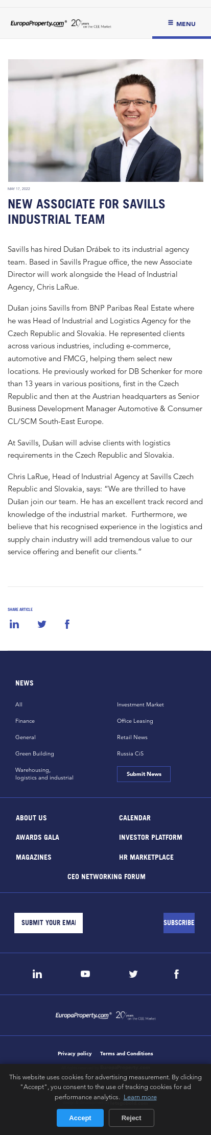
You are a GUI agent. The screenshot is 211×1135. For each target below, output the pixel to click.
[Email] (48, 923)
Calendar (134, 817)
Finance (25, 720)
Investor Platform (150, 837)
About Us (31, 817)
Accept (80, 1118)
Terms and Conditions (126, 1053)
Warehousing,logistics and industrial (44, 773)
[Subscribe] (179, 923)
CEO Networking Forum (106, 876)
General (25, 737)
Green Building (34, 753)
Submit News (144, 773)
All (18, 704)
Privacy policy (75, 1053)
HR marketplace (146, 856)
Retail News (132, 737)
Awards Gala (37, 837)
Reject (132, 1118)
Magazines (34, 856)
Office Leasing (135, 720)
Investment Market (140, 704)
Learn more (140, 1097)
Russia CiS (130, 753)
